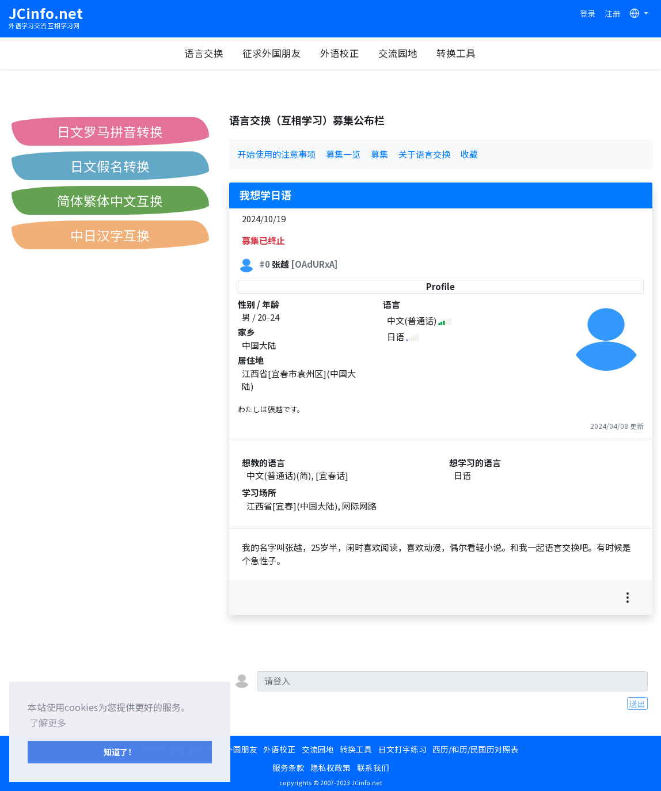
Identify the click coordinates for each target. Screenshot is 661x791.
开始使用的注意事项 (277, 154)
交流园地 (397, 53)
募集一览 (343, 154)
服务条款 (288, 767)
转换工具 (456, 53)
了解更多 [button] (47, 722)
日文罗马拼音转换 (110, 131)
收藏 (469, 154)
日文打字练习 (402, 749)
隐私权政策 (330, 767)
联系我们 (373, 767)
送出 (637, 703)
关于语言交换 (424, 154)
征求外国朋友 (271, 53)
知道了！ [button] (120, 752)
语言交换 (203, 53)
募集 (379, 154)
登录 (588, 13)
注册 (613, 13)
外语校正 (339, 53)
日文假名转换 (110, 166)
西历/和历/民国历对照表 (475, 749)
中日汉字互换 (110, 235)
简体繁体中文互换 (110, 200)
